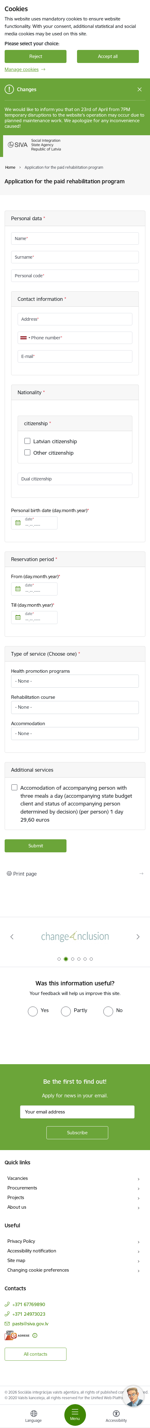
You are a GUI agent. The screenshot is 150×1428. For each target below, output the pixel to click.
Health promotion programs (40, 671)
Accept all (108, 56)
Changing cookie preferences (38, 1270)
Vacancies (17, 1178)
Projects (15, 1197)
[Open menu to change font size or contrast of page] (116, 1417)
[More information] (34, 1335)
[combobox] (25, 338)
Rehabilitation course (33, 697)
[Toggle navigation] (75, 1415)
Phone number (46, 338)
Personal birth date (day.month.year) (49, 510)
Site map (16, 1260)
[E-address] (17, 1335)
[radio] (38, 1010)
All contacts (35, 1354)
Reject (35, 56)
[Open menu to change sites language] (34, 1417)
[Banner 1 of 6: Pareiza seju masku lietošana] (75, 937)
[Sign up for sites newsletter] (77, 1132)
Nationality (30, 392)
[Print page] (75, 874)
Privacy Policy (21, 1241)
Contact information (41, 299)
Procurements (22, 1188)
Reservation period (33, 559)
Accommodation (28, 723)
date (28, 519)
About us (16, 1207)
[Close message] (140, 89)
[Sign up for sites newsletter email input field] (77, 1111)
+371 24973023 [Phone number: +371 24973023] (28, 1314)
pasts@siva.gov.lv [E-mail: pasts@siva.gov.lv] (30, 1324)
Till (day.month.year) (32, 605)
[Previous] (12, 937)
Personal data (27, 218)
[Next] (138, 937)
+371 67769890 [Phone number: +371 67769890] (28, 1304)
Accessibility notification (31, 1251)
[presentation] (52, 1040)
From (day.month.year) (34, 576)
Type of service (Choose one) (44, 654)
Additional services (32, 770)
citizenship (36, 423)
